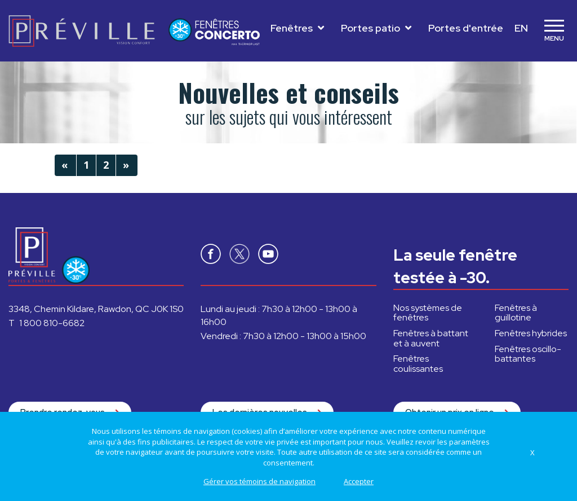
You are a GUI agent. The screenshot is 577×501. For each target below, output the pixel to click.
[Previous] (65, 165)
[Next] (126, 165)
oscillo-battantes (528, 354)
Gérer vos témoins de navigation (259, 481)
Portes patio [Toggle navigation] (376, 27)
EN (521, 27)
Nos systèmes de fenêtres (427, 313)
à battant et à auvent (430, 338)
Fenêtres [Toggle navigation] (297, 27)
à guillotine (516, 313)
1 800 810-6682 (52, 323)
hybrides (531, 333)
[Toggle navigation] (554, 31)
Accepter (359, 481)
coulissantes (418, 364)
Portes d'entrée (465, 27)
